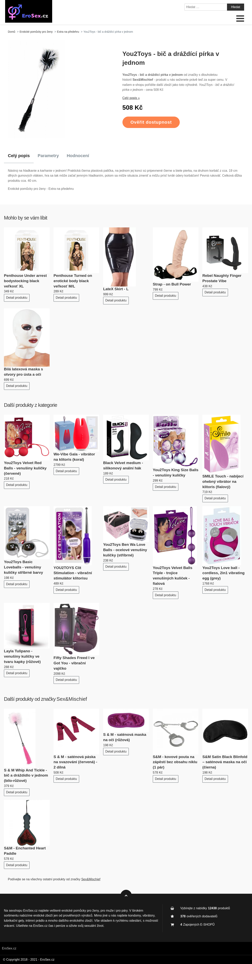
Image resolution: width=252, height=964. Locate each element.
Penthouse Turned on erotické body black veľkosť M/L (73, 280)
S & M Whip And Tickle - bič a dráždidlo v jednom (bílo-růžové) (26, 775)
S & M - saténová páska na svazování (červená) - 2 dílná (75, 762)
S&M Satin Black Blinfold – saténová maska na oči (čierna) (224, 762)
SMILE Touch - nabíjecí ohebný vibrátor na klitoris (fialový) (223, 481)
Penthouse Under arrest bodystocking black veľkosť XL (25, 280)
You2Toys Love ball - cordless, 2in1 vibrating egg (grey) (223, 573)
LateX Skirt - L (116, 289)
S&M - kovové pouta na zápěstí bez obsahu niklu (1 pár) (175, 762)
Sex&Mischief (72, 699)
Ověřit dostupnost (151, 122)
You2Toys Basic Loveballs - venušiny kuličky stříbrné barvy (23, 567)
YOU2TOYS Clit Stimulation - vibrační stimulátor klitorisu (73, 573)
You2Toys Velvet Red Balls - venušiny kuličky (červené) (25, 468)
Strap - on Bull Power (172, 284)
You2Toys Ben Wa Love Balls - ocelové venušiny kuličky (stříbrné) (125, 549)
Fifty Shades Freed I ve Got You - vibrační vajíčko (74, 663)
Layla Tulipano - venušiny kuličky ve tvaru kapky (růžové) (22, 656)
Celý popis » (131, 98)
